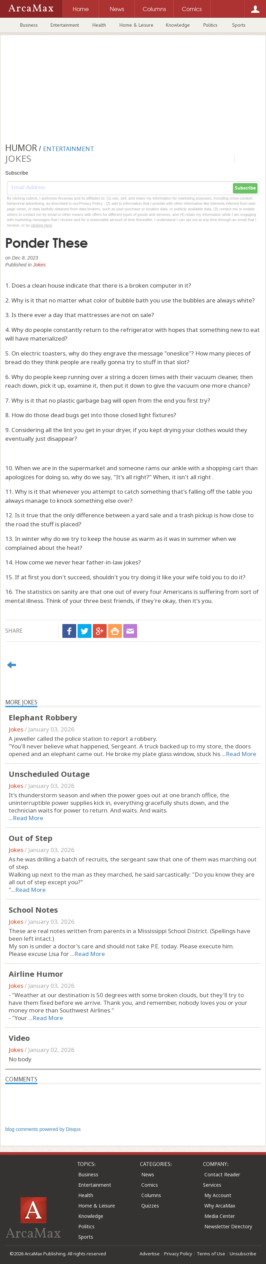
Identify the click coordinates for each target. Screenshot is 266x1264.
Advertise (150, 1253)
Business (29, 25)
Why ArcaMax (219, 1205)
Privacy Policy (178, 1253)
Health (99, 25)
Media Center (219, 1216)
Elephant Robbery (43, 717)
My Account (217, 1195)
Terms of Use (211, 1253)
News (147, 1174)
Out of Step (30, 838)
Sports (239, 25)
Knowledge (178, 25)
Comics (149, 1185)
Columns (151, 1195)
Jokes (39, 264)
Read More (241, 754)
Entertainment (65, 25)
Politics (210, 25)
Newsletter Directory (228, 1226)
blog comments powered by (43, 1129)
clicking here (41, 225)
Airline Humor (36, 973)
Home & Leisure (136, 25)
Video (19, 1038)
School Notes (33, 909)
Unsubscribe (243, 1253)
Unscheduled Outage (49, 774)
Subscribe (245, 188)
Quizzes (150, 1205)
